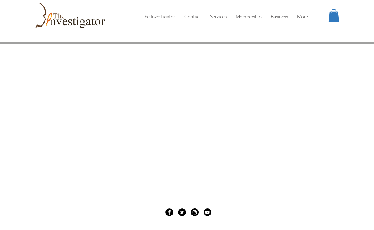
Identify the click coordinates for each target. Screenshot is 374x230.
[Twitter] (182, 212)
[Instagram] (195, 212)
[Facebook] (169, 212)
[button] (333, 15)
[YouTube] (207, 212)
